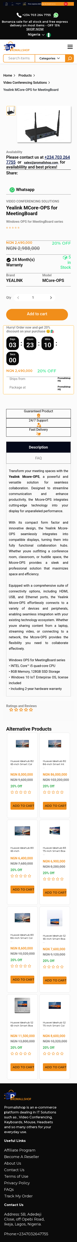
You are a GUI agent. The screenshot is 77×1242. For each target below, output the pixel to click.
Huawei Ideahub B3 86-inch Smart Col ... (22, 938)
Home (7, 75)
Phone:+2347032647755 (26, 1234)
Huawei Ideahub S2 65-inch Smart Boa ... (54, 938)
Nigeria (34, 34)
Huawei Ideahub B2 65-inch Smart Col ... (22, 764)
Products (25, 75)
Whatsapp (21, 189)
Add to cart (37, 313)
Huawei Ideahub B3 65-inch (22, 849)
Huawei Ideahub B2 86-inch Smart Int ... (54, 764)
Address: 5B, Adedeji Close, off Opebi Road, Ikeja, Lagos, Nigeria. (24, 1219)
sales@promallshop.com (41, 162)
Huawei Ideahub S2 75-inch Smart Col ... (54, 1025)
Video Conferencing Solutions (25, 83)
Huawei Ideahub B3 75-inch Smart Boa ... (54, 850)
